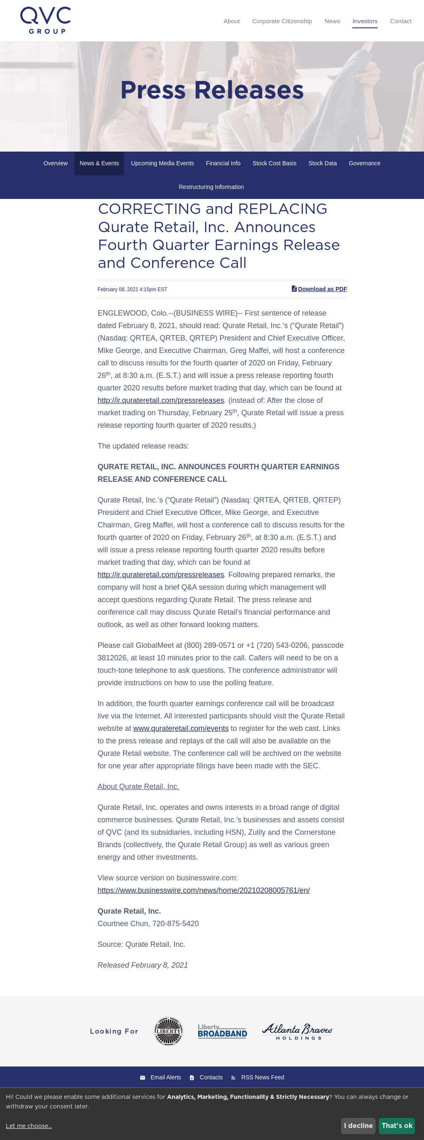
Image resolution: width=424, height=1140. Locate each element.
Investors (365, 21)
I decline (358, 1126)
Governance (364, 177)
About (231, 21)
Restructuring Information (211, 201)
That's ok (397, 1126)
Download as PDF (319, 303)
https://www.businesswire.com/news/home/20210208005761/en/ (204, 905)
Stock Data (322, 177)
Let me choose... (29, 1126)
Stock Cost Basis (274, 177)
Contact (401, 21)
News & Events (99, 177)
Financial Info (223, 177)
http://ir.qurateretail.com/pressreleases (161, 415)
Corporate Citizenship (282, 21)
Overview (56, 177)
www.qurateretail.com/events (181, 743)
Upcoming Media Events (162, 177)
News (332, 21)
